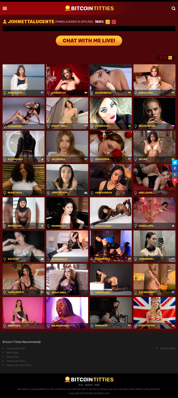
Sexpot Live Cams (15, 360)
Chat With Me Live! (89, 40)
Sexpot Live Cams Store (18, 365)
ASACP (88, 385)
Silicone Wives (167, 348)
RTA (81, 385)
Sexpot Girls (12, 356)
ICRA (97, 385)
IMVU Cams (12, 352)
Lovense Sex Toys (15, 348)
